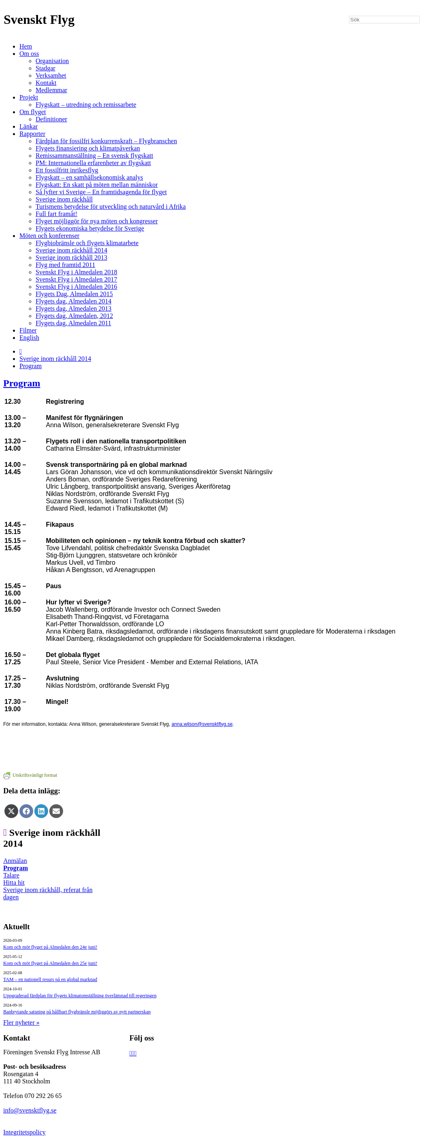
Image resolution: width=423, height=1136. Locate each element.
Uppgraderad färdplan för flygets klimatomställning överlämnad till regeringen (80, 995)
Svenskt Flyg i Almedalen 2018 (76, 272)
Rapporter (32, 133)
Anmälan (15, 860)
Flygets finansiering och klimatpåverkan (88, 148)
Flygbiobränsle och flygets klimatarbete (87, 242)
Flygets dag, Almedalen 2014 (74, 301)
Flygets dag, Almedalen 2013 (74, 308)
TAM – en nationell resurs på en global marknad (50, 979)
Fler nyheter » (21, 1022)
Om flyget (32, 111)
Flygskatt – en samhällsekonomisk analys (89, 177)
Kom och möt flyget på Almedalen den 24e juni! (50, 947)
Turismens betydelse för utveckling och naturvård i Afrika (111, 206)
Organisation (52, 60)
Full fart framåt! (56, 213)
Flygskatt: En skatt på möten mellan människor (97, 184)
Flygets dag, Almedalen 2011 (73, 323)
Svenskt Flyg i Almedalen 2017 (76, 279)
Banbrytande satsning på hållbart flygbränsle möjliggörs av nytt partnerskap (77, 1012)
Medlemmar (51, 90)
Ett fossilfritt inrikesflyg (67, 170)
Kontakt (46, 82)
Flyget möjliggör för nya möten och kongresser (97, 221)
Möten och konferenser (49, 235)
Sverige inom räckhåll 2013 (71, 257)
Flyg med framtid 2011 (65, 264)
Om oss (29, 53)
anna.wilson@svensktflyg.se (202, 724)
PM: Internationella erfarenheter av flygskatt (93, 162)
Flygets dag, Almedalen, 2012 (74, 315)
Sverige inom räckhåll (64, 199)
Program (30, 365)
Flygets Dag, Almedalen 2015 (74, 293)
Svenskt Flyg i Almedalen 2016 (76, 286)
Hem (25, 46)
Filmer (28, 330)
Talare (11, 875)
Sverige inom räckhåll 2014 (71, 250)
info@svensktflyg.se (30, 1110)
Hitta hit (14, 882)
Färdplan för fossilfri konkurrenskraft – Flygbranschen (106, 141)
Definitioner (51, 119)
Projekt (28, 97)
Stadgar (45, 68)
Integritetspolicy (24, 1132)
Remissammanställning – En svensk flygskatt (94, 155)
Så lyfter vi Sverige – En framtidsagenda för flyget (101, 192)
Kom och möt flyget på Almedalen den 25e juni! (50, 963)
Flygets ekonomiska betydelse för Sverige (90, 228)
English (29, 337)
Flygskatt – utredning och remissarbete (86, 104)
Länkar (28, 126)
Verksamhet (51, 75)
